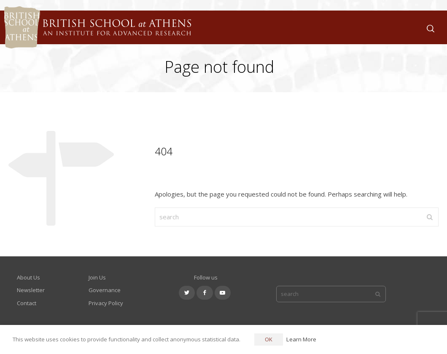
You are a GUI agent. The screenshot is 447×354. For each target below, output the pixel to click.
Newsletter (31, 290)
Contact (26, 303)
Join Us (97, 277)
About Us (28, 277)
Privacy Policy (106, 303)
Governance (105, 290)
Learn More (301, 339)
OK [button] (268, 339)
